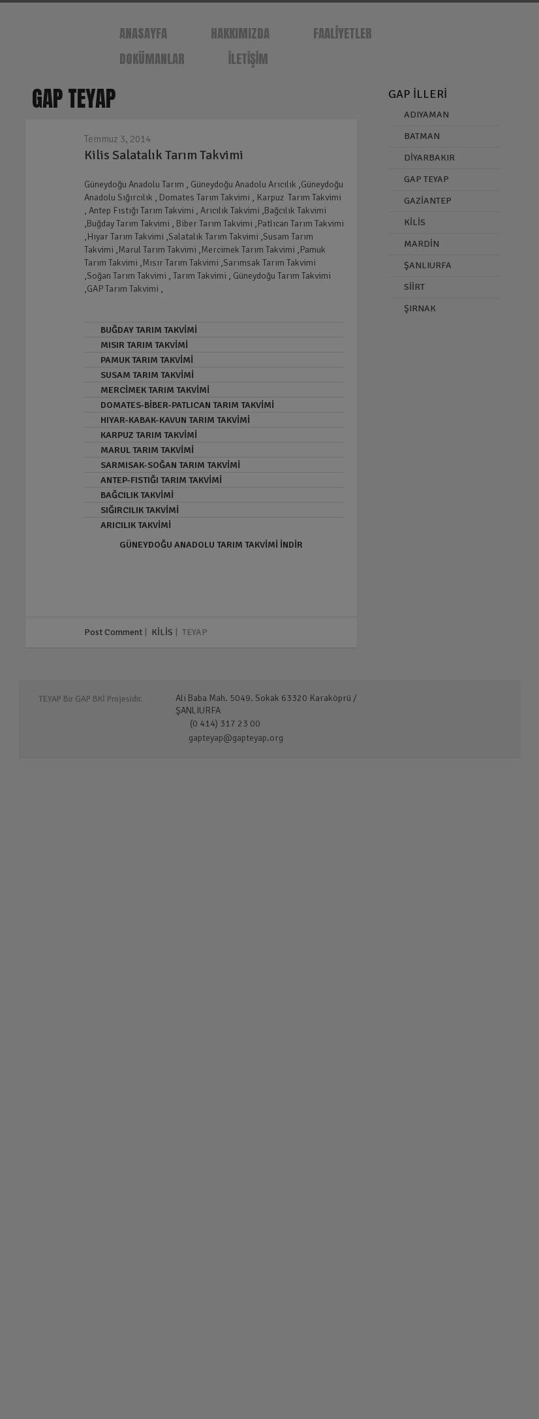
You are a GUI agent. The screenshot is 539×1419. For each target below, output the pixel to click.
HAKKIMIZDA (240, 33)
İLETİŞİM (248, 59)
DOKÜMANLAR (152, 59)
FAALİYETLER (342, 33)
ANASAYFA (143, 33)
